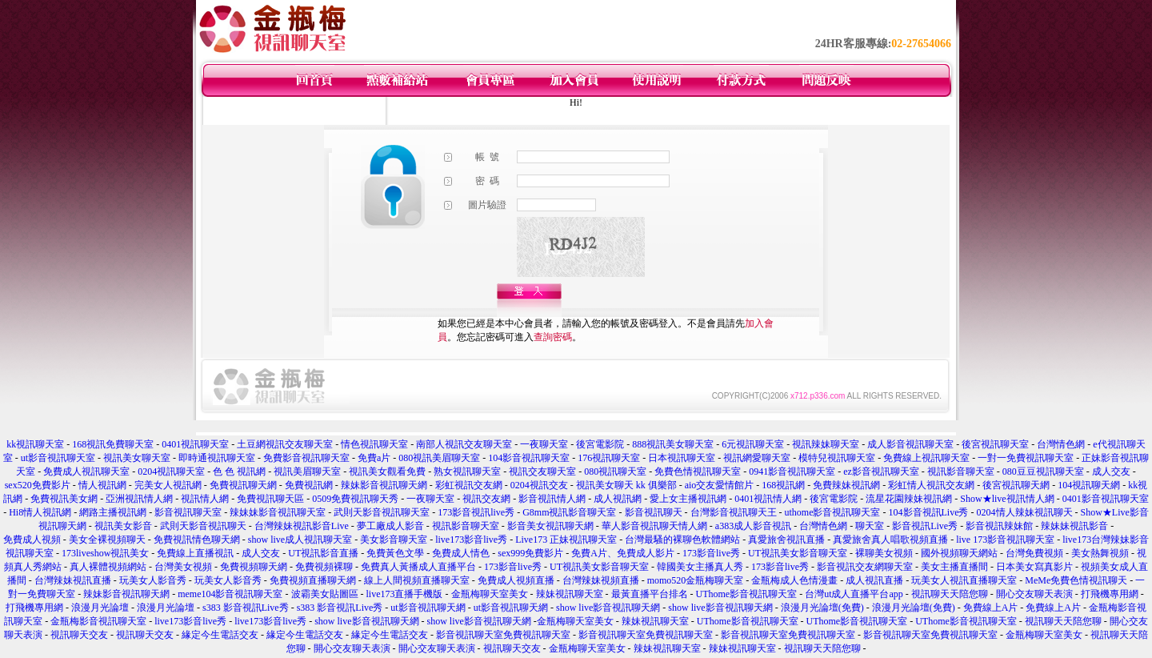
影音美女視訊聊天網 (550, 526)
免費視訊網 (309, 485)
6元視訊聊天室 (753, 444)
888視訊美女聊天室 (673, 444)
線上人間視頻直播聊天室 (417, 580)
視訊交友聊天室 (542, 471)
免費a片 (374, 457)
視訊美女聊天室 (136, 457)
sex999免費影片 (530, 553)
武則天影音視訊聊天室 (382, 512)
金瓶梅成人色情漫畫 (794, 580)
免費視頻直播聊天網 (313, 580)
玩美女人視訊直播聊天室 (964, 580)
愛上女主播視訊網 (688, 498)
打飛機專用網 (1109, 594)
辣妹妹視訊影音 (1074, 526)
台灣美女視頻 (183, 566)
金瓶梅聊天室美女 (489, 594)
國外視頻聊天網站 (959, 553)
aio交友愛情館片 (719, 485)
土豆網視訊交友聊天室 (285, 444)
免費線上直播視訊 (195, 553)
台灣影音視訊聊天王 (733, 512)
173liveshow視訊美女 (105, 553)
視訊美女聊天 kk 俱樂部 (626, 485)
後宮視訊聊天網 (1016, 485)
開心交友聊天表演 (1034, 594)
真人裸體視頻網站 (108, 566)
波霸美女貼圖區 (324, 594)
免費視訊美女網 (64, 498)
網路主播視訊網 (112, 512)
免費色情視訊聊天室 (697, 471)
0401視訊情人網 (768, 498)
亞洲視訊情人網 (139, 498)
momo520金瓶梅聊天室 (695, 580)
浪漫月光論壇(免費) (822, 607)
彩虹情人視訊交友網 (931, 485)
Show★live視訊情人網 (1007, 498)
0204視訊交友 (539, 485)
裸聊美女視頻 (884, 553)
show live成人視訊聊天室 (300, 539)
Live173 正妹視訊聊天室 (566, 539)
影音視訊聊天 (653, 512)
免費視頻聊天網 (253, 566)
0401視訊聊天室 (195, 444)
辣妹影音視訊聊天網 (384, 485)
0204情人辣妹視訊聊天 (1025, 512)
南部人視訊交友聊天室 (464, 444)
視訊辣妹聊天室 (825, 444)
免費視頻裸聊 (324, 566)
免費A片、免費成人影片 (622, 553)
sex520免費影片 (37, 485)
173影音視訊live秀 (476, 512)
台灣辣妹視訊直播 (72, 580)
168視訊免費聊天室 (113, 444)
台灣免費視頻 (1034, 553)
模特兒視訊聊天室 (836, 457)
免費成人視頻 (32, 539)
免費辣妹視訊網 (846, 485)
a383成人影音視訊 (753, 526)
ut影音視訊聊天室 (58, 457)
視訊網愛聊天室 (756, 457)
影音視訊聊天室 (188, 512)
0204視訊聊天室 (171, 471)
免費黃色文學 (395, 553)
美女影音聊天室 (393, 539)
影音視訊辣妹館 (999, 526)
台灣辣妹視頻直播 (600, 580)
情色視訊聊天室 (374, 444)
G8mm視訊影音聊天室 (569, 512)
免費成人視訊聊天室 (86, 471)
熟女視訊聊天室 (467, 471)
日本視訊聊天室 (681, 457)
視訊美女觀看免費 (387, 471)
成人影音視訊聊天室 (910, 444)
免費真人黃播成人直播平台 (418, 566)
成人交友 (1111, 471)
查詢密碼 (553, 337)
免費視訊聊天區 (270, 498)
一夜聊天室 (544, 444)
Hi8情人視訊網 (40, 512)
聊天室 (869, 526)
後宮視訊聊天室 (995, 444)
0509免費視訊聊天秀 (355, 498)
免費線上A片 (990, 607)
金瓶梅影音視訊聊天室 (98, 621)
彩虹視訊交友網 (468, 485)
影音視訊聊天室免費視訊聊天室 (503, 634)
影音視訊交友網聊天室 (865, 566)
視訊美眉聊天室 (307, 471)
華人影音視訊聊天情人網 (654, 526)
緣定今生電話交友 (220, 634)
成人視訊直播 (874, 580)
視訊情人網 (205, 498)
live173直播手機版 (404, 594)
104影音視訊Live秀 (929, 512)
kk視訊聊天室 (35, 444)
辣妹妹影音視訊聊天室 (278, 512)
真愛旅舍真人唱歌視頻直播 (890, 539)
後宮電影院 (600, 444)
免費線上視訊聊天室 (926, 457)
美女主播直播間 (954, 566)
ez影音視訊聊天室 (881, 471)
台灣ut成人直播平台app (854, 594)
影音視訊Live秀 (925, 526)
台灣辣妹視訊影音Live (301, 526)
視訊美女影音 (123, 526)
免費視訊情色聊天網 (197, 539)
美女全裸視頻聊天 (107, 539)
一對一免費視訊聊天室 (1026, 457)
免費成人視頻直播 (516, 580)
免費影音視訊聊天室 (306, 457)
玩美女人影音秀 (152, 580)
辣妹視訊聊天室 (569, 594)
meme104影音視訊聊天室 (230, 594)
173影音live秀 (711, 553)
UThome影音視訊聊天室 (747, 594)
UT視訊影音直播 (323, 553)
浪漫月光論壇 (100, 607)
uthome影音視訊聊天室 (833, 512)
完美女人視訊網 (168, 485)
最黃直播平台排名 (649, 594)
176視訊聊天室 (609, 457)
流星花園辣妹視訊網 (909, 498)
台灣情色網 (1061, 444)
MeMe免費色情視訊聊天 (1076, 580)
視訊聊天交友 (79, 634)
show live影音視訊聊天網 (608, 607)
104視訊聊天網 (1089, 485)
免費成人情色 (461, 553)
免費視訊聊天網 (243, 485)
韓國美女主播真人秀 (700, 566)
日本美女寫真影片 (1034, 566)
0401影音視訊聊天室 (1105, 498)
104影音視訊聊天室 (529, 457)
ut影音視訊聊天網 (427, 607)
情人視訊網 (102, 485)
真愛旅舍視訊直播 (786, 539)
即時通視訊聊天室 (216, 457)
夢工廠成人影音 (390, 526)
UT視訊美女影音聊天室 (797, 553)
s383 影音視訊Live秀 (245, 607)
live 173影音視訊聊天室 (1005, 539)
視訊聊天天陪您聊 (949, 594)
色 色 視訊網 (239, 471)
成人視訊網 (618, 498)
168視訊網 (783, 485)
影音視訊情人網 (552, 498)
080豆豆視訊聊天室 (1043, 471)
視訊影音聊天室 (960, 471)
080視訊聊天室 (615, 471)
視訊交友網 (486, 498)
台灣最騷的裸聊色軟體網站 (682, 539)
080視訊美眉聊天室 (439, 457)
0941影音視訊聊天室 (792, 471)
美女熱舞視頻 (1100, 553)
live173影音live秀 (471, 539)
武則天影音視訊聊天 (203, 526)
